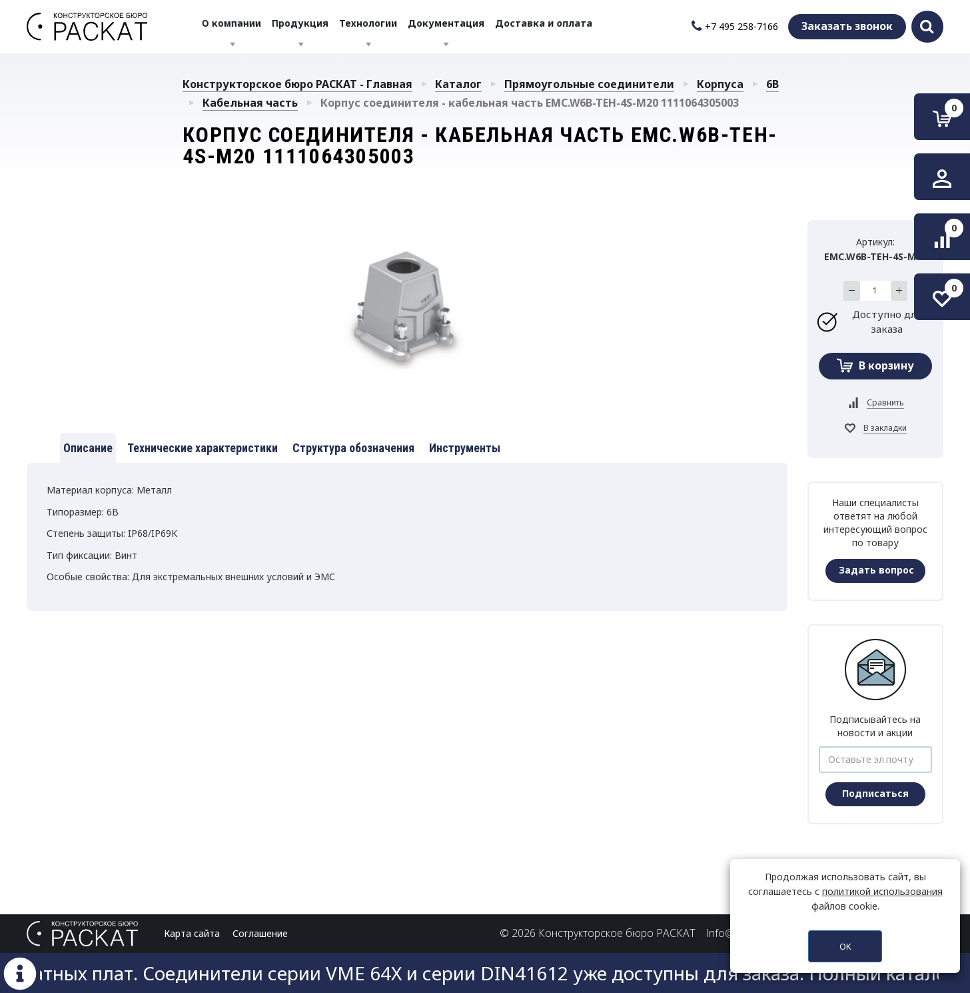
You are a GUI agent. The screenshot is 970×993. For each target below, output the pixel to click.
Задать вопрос (876, 570)
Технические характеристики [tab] (202, 448)
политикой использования (882, 891)
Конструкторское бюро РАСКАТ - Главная (297, 84)
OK (845, 946)
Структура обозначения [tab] (353, 448)
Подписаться (875, 793)
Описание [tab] (88, 448)
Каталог (458, 84)
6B (772, 84)
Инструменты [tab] (464, 448)
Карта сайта (192, 933)
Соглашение (260, 933)
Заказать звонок (847, 26)
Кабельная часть (250, 102)
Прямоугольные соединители (589, 84)
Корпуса (720, 84)
